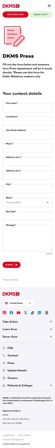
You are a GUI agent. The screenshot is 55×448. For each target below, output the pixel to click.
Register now (15, 14)
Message (10, 225)
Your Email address (15, 130)
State (8, 198)
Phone (9, 143)
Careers (10, 378)
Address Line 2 (13, 171)
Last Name (11, 116)
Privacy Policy (24, 435)
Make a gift (41, 14)
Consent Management (13, 439)
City (8, 184)
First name (11, 103)
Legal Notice (9, 435)
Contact (10, 355)
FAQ (8, 348)
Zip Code (10, 211)
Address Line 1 (13, 157)
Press (8, 363)
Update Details (15, 370)
